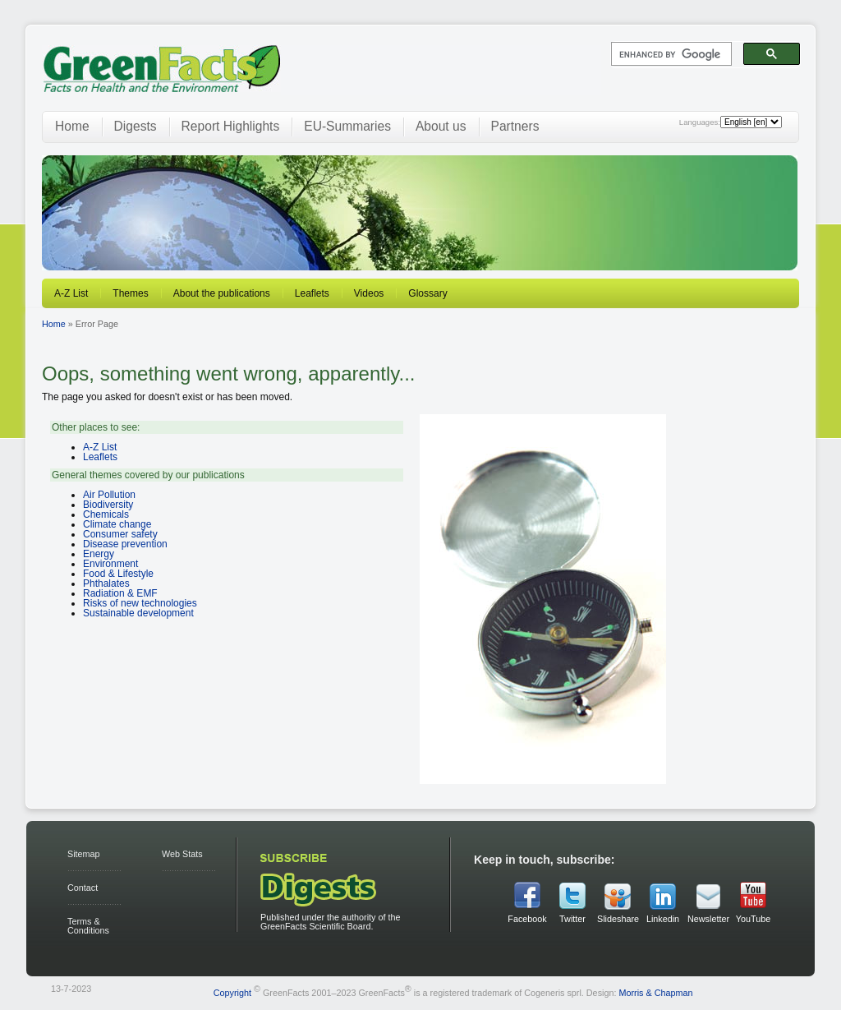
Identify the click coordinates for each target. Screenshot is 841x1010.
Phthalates (106, 583)
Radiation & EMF (120, 593)
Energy (98, 554)
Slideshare (617, 919)
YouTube (753, 919)
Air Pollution (109, 494)
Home (72, 126)
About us (441, 126)
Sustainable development (138, 613)
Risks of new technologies (140, 603)
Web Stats (182, 854)
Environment (110, 564)
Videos (369, 293)
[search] (669, 54)
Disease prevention (125, 544)
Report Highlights (231, 126)
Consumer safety (120, 534)
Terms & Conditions (88, 925)
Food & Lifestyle (118, 573)
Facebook (527, 919)
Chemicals (106, 514)
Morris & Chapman (655, 993)
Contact (82, 887)
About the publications (221, 293)
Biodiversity (108, 504)
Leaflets (312, 293)
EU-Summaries (347, 126)
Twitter (572, 919)
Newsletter (707, 919)
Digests (135, 126)
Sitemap (83, 854)
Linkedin (662, 919)
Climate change (117, 524)
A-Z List (71, 293)
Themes (130, 293)
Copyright (232, 993)
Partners (515, 126)
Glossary (427, 293)
